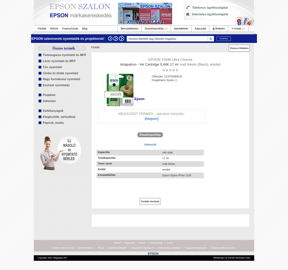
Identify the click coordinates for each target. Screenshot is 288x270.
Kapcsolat (200, 28)
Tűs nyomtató (52, 67)
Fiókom (117, 243)
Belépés (219, 28)
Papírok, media (53, 122)
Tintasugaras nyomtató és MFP (64, 55)
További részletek (150, 201)
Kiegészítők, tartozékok (59, 116)
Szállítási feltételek (117, 248)
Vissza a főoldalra (239, 48)
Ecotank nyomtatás (56, 85)
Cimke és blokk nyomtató (60, 73)
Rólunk (54, 28)
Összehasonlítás (156, 28)
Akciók (142, 243)
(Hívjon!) (152, 119)
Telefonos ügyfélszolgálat (210, 7)
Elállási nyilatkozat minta (223, 248)
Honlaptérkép (156, 243)
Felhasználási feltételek (169, 248)
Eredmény (223, 39)
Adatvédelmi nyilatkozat (142, 248)
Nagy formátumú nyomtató (61, 79)
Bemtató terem (86, 248)
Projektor (49, 95)
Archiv (170, 243)
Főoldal (42, 28)
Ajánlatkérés (181, 28)
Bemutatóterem (129, 28)
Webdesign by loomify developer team (232, 258)
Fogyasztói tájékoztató (196, 248)
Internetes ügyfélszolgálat (210, 14)
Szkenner (49, 101)
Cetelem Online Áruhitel (63, 248)
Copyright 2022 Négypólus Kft (52, 258)
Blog (84, 28)
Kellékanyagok (53, 110)
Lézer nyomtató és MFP (59, 61)
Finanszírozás (70, 28)
